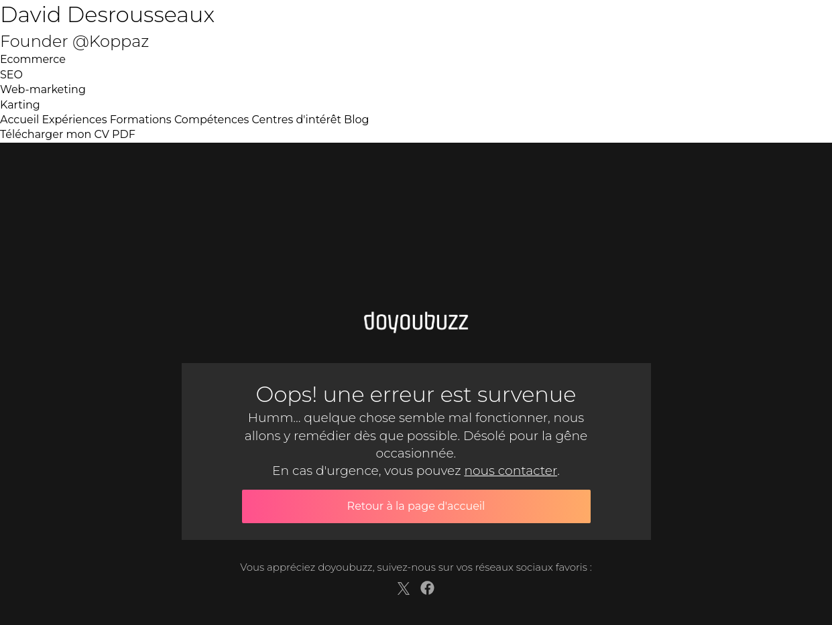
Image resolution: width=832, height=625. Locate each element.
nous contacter (510, 470)
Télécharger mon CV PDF (67, 134)
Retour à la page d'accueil (416, 506)
